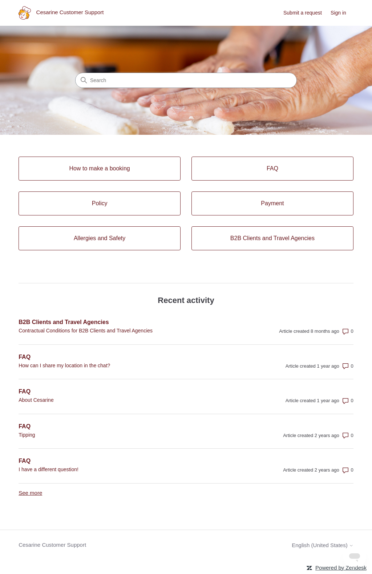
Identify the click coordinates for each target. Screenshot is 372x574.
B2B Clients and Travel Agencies (64, 322)
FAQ (25, 357)
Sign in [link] (338, 13)
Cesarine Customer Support (52, 545)
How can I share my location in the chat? (64, 365)
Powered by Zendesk (341, 568)
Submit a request (302, 13)
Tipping (27, 435)
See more (30, 493)
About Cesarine (36, 400)
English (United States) (322, 545)
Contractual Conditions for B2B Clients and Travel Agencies (86, 331)
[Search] (186, 80)
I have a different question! (48, 469)
